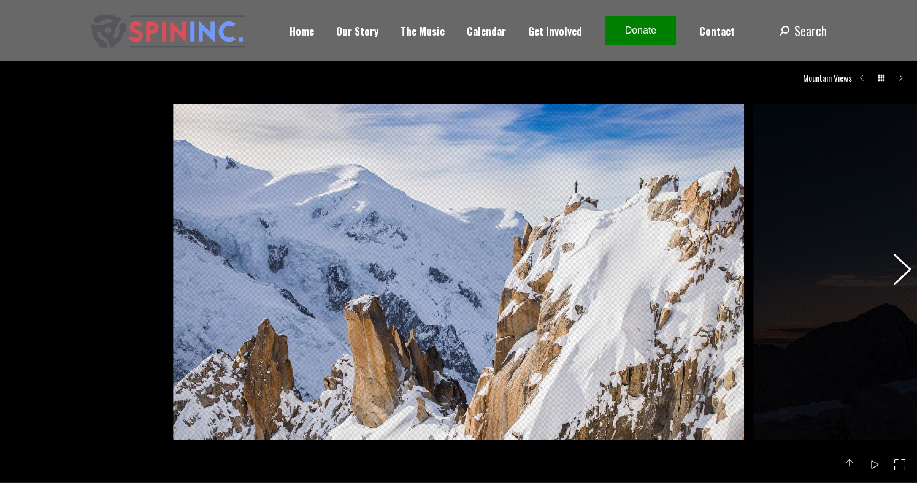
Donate (641, 30)
